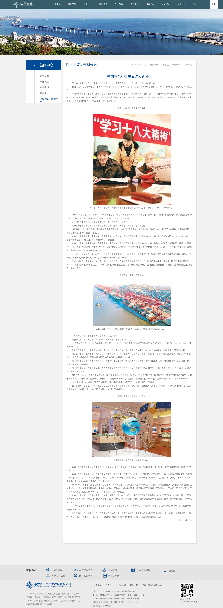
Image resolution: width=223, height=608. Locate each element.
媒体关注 (44, 81)
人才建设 (166, 4)
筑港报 (43, 93)
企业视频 (44, 87)
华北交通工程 (58, 576)
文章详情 (188, 65)
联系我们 (109, 585)
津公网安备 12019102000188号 (127, 602)
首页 (144, 65)
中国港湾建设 (143, 570)
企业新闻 (44, 76)
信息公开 (181, 4)
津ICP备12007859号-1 (102, 602)
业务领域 (88, 4)
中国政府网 (57, 570)
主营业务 (97, 585)
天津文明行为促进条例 (152, 585)
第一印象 (107, 606)
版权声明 (122, 585)
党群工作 (150, 4)
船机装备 (103, 4)
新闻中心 (154, 65)
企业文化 (135, 4)
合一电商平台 (86, 576)
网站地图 (134, 585)
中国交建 (113, 570)
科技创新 (119, 4)
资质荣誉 (72, 4)
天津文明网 (113, 576)
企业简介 (56, 4)
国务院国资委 (86, 570)
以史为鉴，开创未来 (171, 65)
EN (194, 4)
